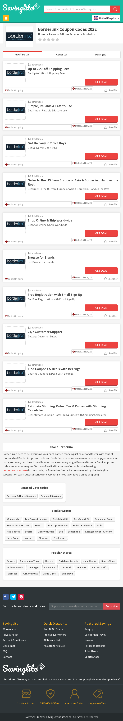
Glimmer (43, 538)
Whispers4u (13, 519)
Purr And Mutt (30, 573)
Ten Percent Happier (36, 519)
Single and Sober (104, 519)
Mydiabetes (13, 531)
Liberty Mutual (46, 531)
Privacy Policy (10, 634)
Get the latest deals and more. (24, 606)
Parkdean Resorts (68, 561)
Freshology (59, 538)
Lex (61, 531)
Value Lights (50, 573)
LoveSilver (50, 567)
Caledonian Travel (30, 561)
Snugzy (11, 561)
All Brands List (52, 640)
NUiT (99, 525)
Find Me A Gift (99, 567)
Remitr (38, 525)
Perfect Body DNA (82, 525)
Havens (49, 561)
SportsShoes (108, 561)
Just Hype (33, 567)
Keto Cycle (13, 538)
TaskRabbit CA (81, 519)
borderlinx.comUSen (15, 470)
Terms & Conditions (14, 640)
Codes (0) (61, 54)
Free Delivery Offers (55, 634)
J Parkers (81, 567)
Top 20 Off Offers (53, 629)
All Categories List (54, 645)
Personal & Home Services (64, 34)
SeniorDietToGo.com (18, 525)
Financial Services (51, 496)
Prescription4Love (57, 525)
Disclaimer (9, 645)
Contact (7, 656)
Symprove (67, 573)
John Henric (89, 561)
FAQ (5, 651)
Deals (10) (100, 54)
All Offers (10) (22, 54)
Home (41, 34)
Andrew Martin (15, 567)
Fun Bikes (12, 573)
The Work (66, 567)
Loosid (29, 531)
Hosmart (28, 538)
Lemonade (74, 531)
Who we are (9, 629)
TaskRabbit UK (60, 519)
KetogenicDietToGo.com (98, 531)
